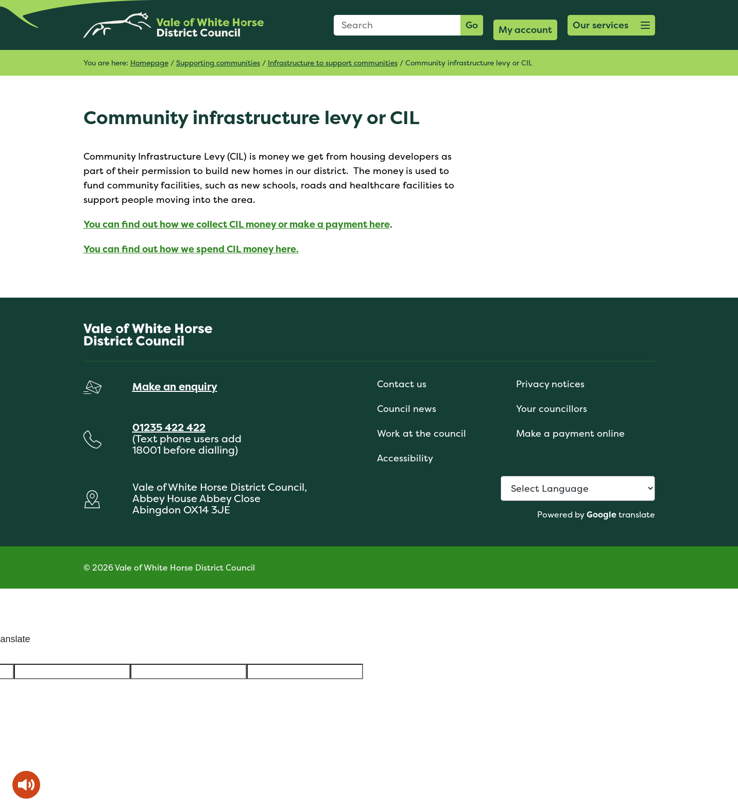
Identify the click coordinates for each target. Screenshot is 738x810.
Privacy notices (550, 383)
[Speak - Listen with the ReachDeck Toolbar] (26, 785)
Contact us (401, 383)
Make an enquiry (174, 386)
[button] (611, 25)
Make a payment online (570, 433)
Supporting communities (218, 62)
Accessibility (405, 458)
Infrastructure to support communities (333, 62)
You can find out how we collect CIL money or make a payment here (236, 224)
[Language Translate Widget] (578, 488)
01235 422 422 (168, 427)
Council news (406, 408)
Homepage (149, 62)
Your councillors (551, 408)
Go (472, 25)
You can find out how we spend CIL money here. (191, 249)
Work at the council (421, 433)
